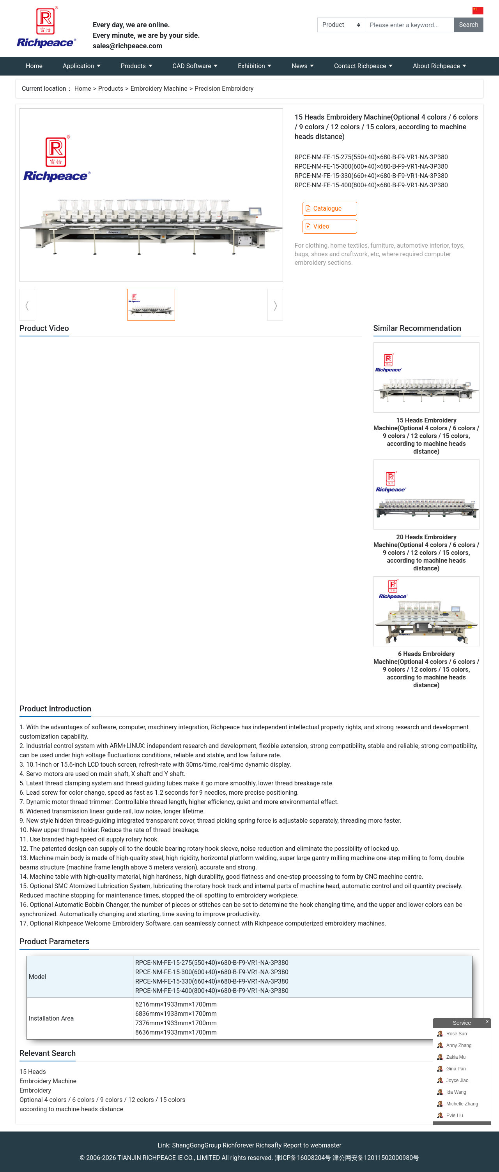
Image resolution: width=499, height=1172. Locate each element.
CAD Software (193, 66)
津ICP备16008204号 (303, 1157)
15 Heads (32, 1071)
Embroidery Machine (159, 88)
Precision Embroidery (224, 88)
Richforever (238, 1145)
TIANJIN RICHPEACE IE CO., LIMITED (168, 1157)
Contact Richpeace (361, 66)
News (300, 66)
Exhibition (252, 66)
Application (79, 66)
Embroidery (35, 1090)
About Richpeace (437, 66)
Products (134, 66)
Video (317, 226)
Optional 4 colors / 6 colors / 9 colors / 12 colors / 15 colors (102, 1099)
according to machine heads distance (71, 1109)
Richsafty (268, 1145)
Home (39, 63)
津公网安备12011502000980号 (376, 1157)
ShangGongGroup (196, 1145)
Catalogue (323, 208)
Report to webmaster (312, 1145)
